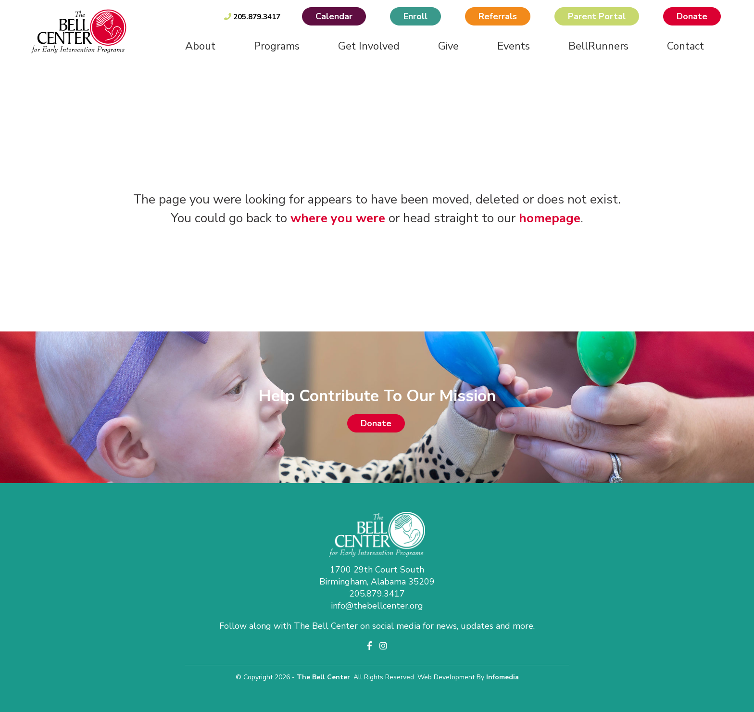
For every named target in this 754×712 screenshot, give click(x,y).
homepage (549, 218)
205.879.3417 (252, 17)
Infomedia (502, 677)
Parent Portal (597, 16)
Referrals (497, 16)
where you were (337, 218)
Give (448, 46)
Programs (277, 46)
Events (513, 46)
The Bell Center (323, 677)
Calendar (333, 16)
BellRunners (598, 46)
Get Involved (369, 46)
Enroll (415, 16)
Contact (685, 46)
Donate (692, 16)
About (200, 46)
